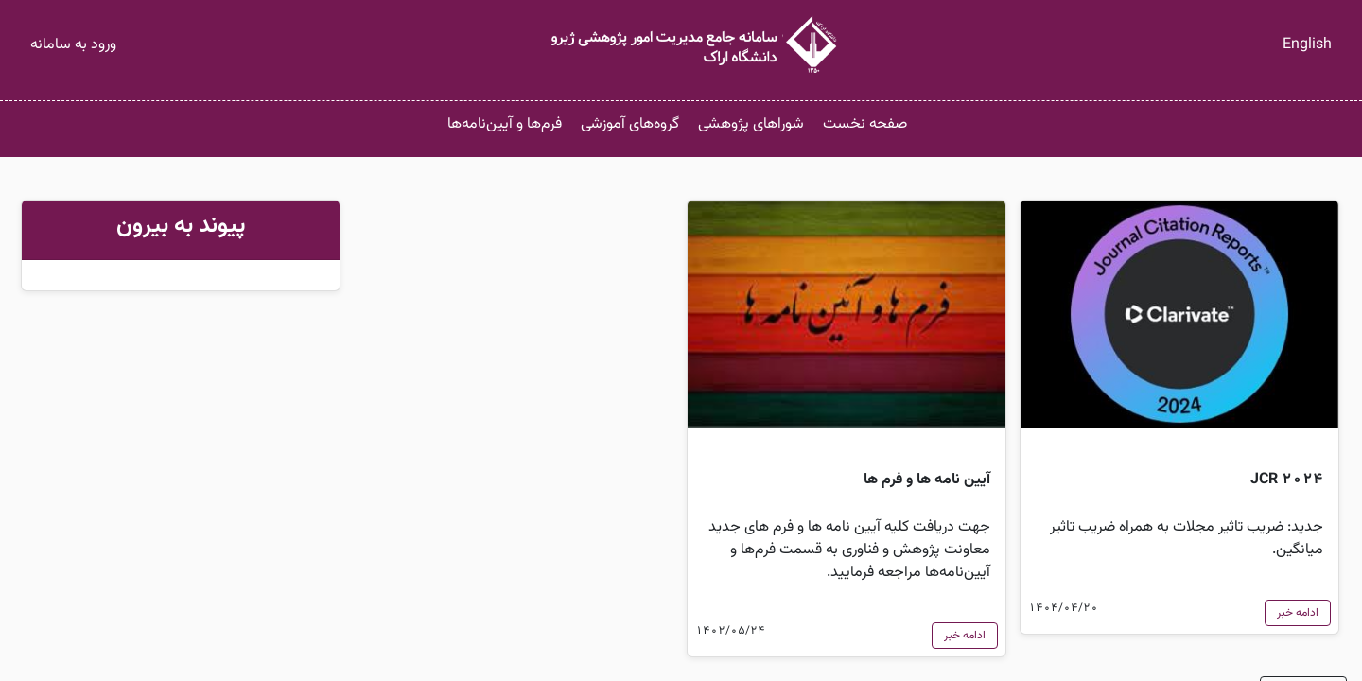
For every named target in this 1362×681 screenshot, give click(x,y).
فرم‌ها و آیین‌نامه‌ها (504, 124)
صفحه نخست (865, 124)
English (1307, 45)
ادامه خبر (1297, 612)
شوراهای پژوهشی (751, 124)
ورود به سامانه (73, 45)
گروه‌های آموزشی (630, 124)
